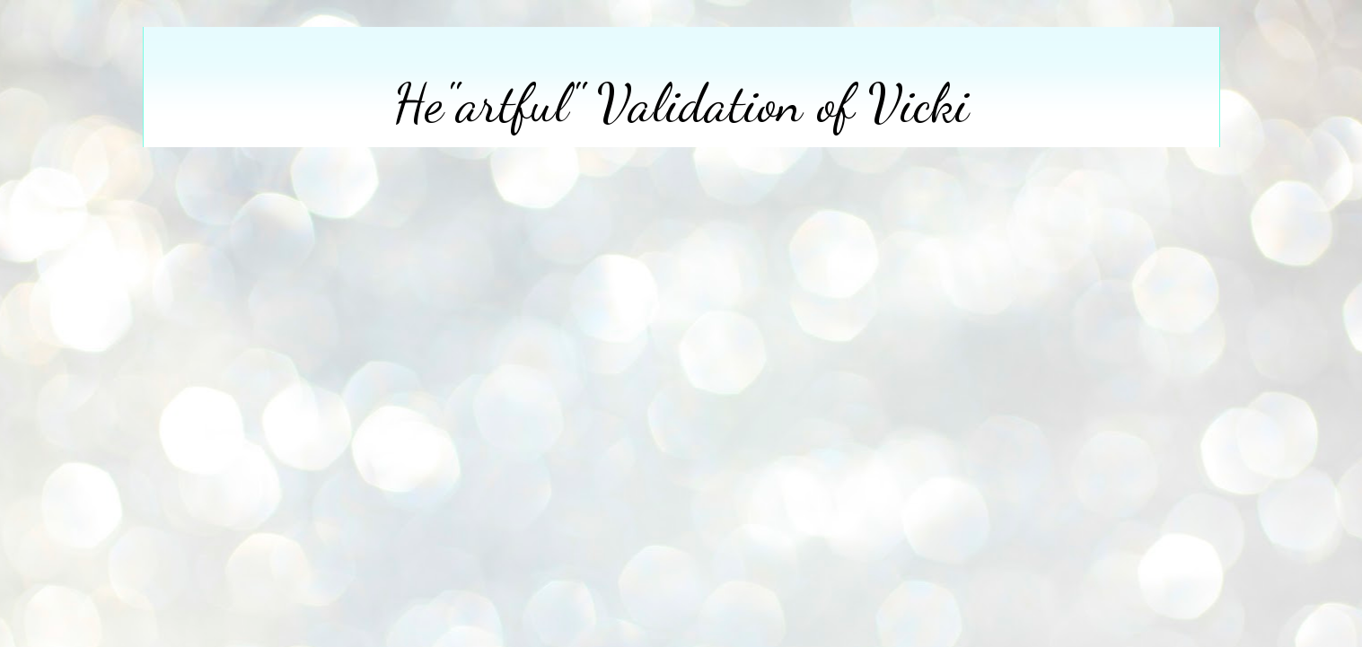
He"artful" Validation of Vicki (681, 103)
